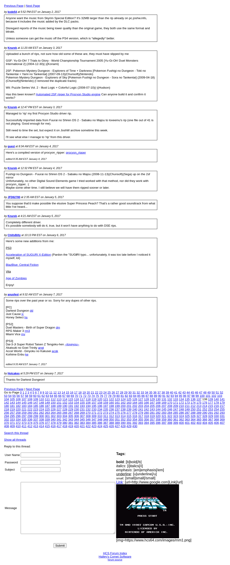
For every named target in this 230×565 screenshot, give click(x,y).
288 (193, 412)
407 (222, 422)
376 (41, 422)
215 (210, 406)
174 (193, 402)
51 (217, 392)
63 (47, 396)
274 (111, 412)
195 (93, 406)
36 (155, 392)
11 (51, 392)
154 (76, 402)
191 (70, 406)
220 (18, 409)
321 (163, 416)
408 (6, 426)
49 (209, 392)
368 (216, 419)
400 (181, 422)
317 (140, 416)
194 (88, 406)
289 (198, 412)
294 (6, 416)
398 (169, 422)
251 (198, 409)
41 (175, 392)
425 (105, 426)
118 (88, 399)
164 (134, 402)
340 (53, 419)
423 (93, 426)
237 (117, 409)
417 (59, 426)
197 (105, 406)
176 (204, 402)
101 (208, 396)
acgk (55, 351)
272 (99, 412)
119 (93, 399)
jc (23, 314)
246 (169, 409)
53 (5, 396)
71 (80, 396)
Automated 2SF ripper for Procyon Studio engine (68, 94)
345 (82, 419)
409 (12, 426)
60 (35, 396)
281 (152, 412)
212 (193, 406)
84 (134, 396)
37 (159, 392)
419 (70, 426)
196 (99, 406)
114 (64, 399)
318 (146, 416)
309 (93, 416)
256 (6, 412)
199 (117, 406)
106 (18, 399)
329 (210, 416)
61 (39, 396)
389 (117, 422)
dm (58, 327)
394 (146, 422)
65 (55, 396)
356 (146, 419)
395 (152, 422)
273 (105, 412)
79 (114, 396)
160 (111, 402)
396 (158, 422)
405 (210, 422)
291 (210, 412)
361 (175, 419)
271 (93, 412)
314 (123, 416)
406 (216, 422)
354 (134, 419)
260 (29, 412)
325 (187, 416)
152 (64, 402)
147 (35, 402)
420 (76, 426)
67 (64, 396)
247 (175, 409)
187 (47, 406)
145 (24, 402)
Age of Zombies (16, 278)
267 (70, 412)
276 (123, 412)
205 (152, 406)
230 (76, 409)
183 (24, 406)
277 (128, 412)
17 (75, 392)
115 (70, 399)
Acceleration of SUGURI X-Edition (28, 254)
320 (158, 416)
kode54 (12, 11)
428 (123, 426)
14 (63, 392)
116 (76, 399)
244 (158, 409)
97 (188, 396)
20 (88, 392)
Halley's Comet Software (115, 556)
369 (222, 419)
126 (134, 399)
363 (187, 419)
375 (35, 422)
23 (100, 392)
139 (210, 399)
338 (41, 419)
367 (210, 419)
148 (41, 402)
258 (18, 412)
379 (59, 422)
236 (111, 409)
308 (88, 416)
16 (71, 392)
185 (35, 406)
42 (179, 392)
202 (134, 406)
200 (123, 406)
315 (128, 416)
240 (134, 409)
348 (99, 419)
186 (41, 406)
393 (140, 422)
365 (198, 419)
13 (59, 392)
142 (6, 402)
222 (29, 409)
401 (187, 422)
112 (53, 399)
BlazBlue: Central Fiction (22, 264)
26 (113, 392)
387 (105, 422)
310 (99, 416)
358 (158, 419)
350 (111, 419)
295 (12, 416)
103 (219, 396)
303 (59, 416)
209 (175, 406)
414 (41, 426)
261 (35, 412)
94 (176, 396)
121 (105, 399)
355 (140, 419)
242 (146, 409)
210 (181, 406)
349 (105, 419)
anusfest (13, 294)
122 (111, 399)
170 (169, 402)
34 (146, 392)
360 (169, 419)
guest (11, 146)
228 (64, 409)
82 (126, 396)
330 (216, 416)
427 (117, 426)
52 (221, 392)
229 (70, 409)
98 (193, 396)
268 (76, 412)
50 (213, 392)
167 (152, 402)
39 (167, 392)
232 (88, 409)
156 (88, 402)
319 (152, 416)
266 (64, 412)
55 (14, 396)
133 (175, 399)
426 (111, 426)
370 (6, 422)
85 (139, 396)
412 (29, 426)
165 (140, 402)
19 (84, 392)
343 (70, 419)
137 (198, 399)
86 (143, 396)
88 (151, 396)
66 (60, 396)
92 (168, 396)
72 (84, 396)
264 (53, 412)
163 (128, 402)
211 (187, 406)
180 (6, 406)
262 (41, 412)
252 (204, 409)
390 (123, 422)
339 (47, 419)
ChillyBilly (14, 235)
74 (93, 396)
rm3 (27, 331)
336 (29, 419)
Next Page (33, 5)
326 (193, 416)
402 (193, 422)
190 (64, 406)
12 (55, 392)
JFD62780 (14, 197)
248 (181, 409)
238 (123, 409)
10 (46, 392)
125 (128, 399)
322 (169, 416)
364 (193, 419)
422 (88, 426)
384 (88, 422)
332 (6, 419)
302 (53, 416)
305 (70, 416)
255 (222, 409)
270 (88, 412)
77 (105, 396)
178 (216, 402)
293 (222, 412)
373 (24, 422)
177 (210, 402)
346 (88, 419)
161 (117, 402)
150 (53, 402)
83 (130, 396)
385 (93, 422)
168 (158, 402)
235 (105, 409)
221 (24, 409)
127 (140, 399)
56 (18, 396)
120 (99, 399)
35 (151, 392)
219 (12, 409)
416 (53, 426)
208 (169, 406)
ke (26, 354)
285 (175, 412)
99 (197, 396)
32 (138, 392)
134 (181, 399)
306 (76, 416)
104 (6, 399)
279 (140, 412)
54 (10, 396)
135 (187, 399)
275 (117, 412)
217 (222, 406)
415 (47, 426)
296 (18, 416)
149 (47, 402)
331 (222, 416)
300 (41, 416)
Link (130, 482)
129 (152, 399)
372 (18, 422)
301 (47, 416)
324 (181, 416)
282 (158, 412)
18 (80, 392)
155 (82, 402)
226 (53, 409)
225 (47, 409)
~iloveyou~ (72, 344)
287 (187, 412)
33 (142, 392)
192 (76, 406)
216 (216, 406)
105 (12, 399)
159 (105, 402)
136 (193, 399)
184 (29, 406)
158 (99, 402)
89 (155, 396)
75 (97, 396)
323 (175, 416)
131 (163, 399)
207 (163, 406)
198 (111, 406)
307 (82, 416)
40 (171, 392)
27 (117, 392)
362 (181, 419)
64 (51, 396)
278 (134, 412)
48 (205, 392)
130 (158, 399)
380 (64, 422)
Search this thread (16, 433)
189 (59, 406)
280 (146, 412)
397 (163, 422)
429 (128, 426)
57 (22, 396)
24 (105, 392)
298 (29, 416)
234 (99, 409)
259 (24, 412)
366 (204, 419)
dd (31, 310)
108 (29, 399)
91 (164, 396)
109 (35, 399)
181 (12, 406)
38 (163, 392)
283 (163, 412)
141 (222, 399)
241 (140, 409)
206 (158, 406)
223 (35, 409)
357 (152, 419)
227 (59, 409)
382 (76, 422)
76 (101, 396)
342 (64, 419)
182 (18, 406)
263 (47, 412)
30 (130, 392)
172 (181, 402)
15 (67, 392)
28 (121, 392)
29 (125, 392)
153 (70, 402)
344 (76, 419)
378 (53, 422)
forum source (115, 559)
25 (109, 392)
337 (35, 419)
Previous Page (14, 5)
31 (134, 392)
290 (204, 412)
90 (159, 396)
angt (41, 347)
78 (109, 396)
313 (117, 416)
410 (18, 426)
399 (175, 422)
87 (147, 396)
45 (192, 392)
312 (111, 416)
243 (152, 409)
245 (163, 409)
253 (210, 409)
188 (53, 406)
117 (82, 399)
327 (198, 416)
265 (59, 412)
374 (29, 422)
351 (117, 419)
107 (24, 399)
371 (12, 422)
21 (92, 392)
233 (93, 409)
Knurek (12, 47)
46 (196, 392)
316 (134, 416)
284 (169, 412)
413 (35, 426)
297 (24, 416)
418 (64, 426)
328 (204, 416)
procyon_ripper (76, 152)
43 (184, 392)
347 (93, 419)
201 (128, 406)
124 (123, 399)
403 (198, 422)
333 (12, 419)
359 (163, 419)
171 (175, 402)
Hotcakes (14, 373)
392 (134, 422)
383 (82, 422)
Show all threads (15, 439)
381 (70, 422)
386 (99, 422)
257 (12, 412)
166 (146, 402)
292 (216, 412)
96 (184, 396)
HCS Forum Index (115, 553)
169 (163, 402)
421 (82, 426)
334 (18, 419)
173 (187, 402)
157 (93, 402)
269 (82, 412)
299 (35, 416)
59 (30, 396)
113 (59, 399)
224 (41, 409)
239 (128, 409)
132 (169, 399)
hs (26, 317)
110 (41, 399)
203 (140, 406)
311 (105, 416)
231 (82, 409)
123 (117, 399)
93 (172, 396)
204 (146, 406)
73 (89, 396)
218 (6, 409)
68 (68, 396)
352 (123, 419)
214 (204, 406)
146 (29, 402)
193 (82, 406)
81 (122, 396)
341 (59, 419)
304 (64, 416)
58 (26, 396)
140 (216, 399)
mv (23, 334)
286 (181, 412)
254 (216, 409)
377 (47, 422)
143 (12, 402)
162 (123, 402)
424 (99, 426)
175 (198, 402)
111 (47, 399)
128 (146, 399)
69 (72, 396)
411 (24, 426)
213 (198, 406)
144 (18, 402)
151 (59, 402)
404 (204, 422)
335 (24, 419)
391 (128, 422)
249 (187, 409)
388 (111, 422)
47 (200, 392)
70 (76, 396)
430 (134, 426)
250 (193, 409)
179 (222, 402)
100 (202, 396)
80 (118, 396)
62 (43, 396)
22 (96, 392)
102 (213, 396)
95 (180, 396)
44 (188, 392)
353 (128, 419)
